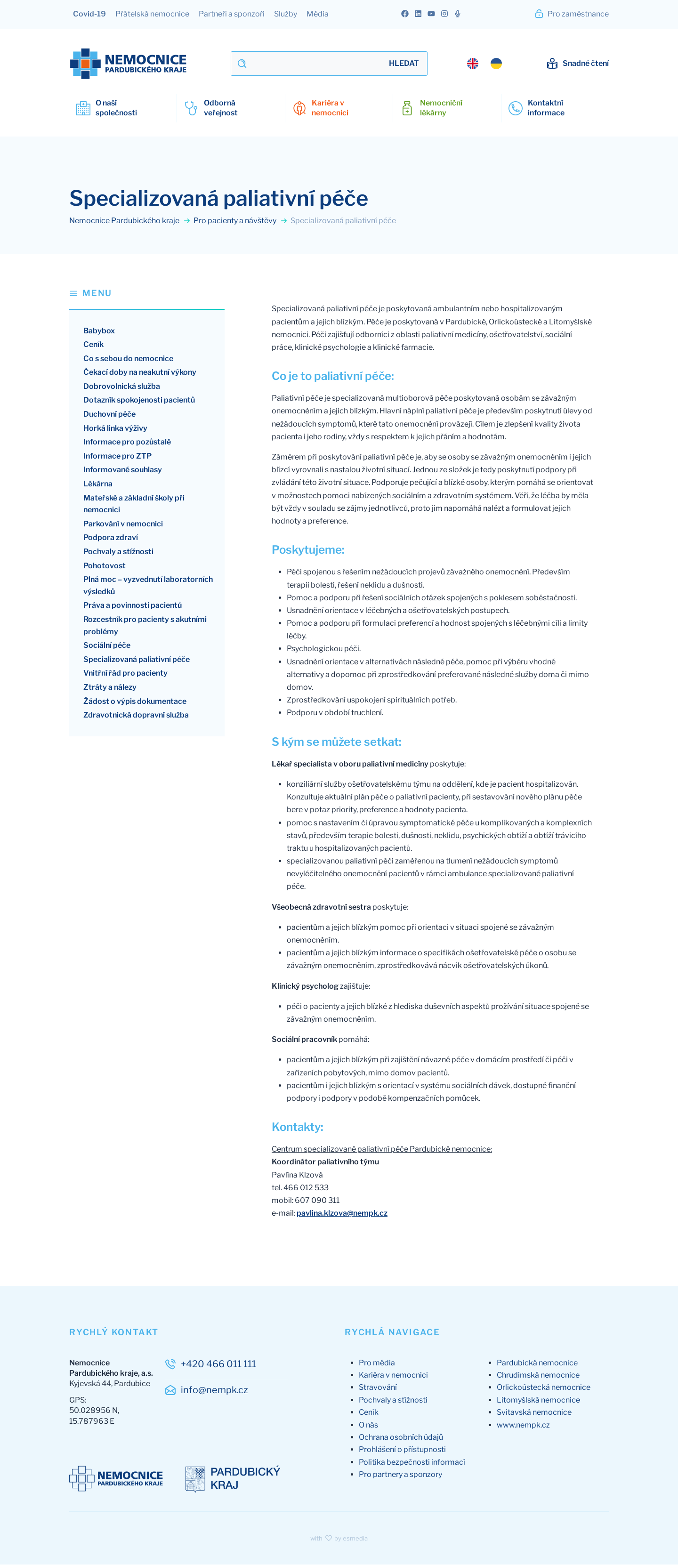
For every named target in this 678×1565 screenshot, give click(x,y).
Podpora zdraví (110, 537)
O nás (368, 1424)
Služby (285, 13)
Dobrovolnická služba (121, 386)
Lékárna (98, 484)
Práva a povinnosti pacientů (132, 605)
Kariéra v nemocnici (393, 1375)
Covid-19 (89, 13)
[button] (147, 298)
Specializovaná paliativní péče (136, 659)
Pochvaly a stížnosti (118, 552)
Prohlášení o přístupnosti (402, 1449)
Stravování (378, 1387)
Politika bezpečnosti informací (412, 1462)
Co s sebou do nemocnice (128, 358)
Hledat (404, 63)
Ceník (93, 344)
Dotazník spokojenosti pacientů (139, 400)
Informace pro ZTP (117, 456)
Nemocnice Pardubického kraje (130, 220)
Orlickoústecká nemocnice (543, 1387)
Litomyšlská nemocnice (538, 1400)
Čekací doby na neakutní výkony (139, 372)
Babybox (99, 330)
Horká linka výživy (115, 428)
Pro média (377, 1362)
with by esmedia (339, 1538)
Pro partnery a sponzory (400, 1474)
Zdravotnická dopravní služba (136, 715)
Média (318, 13)
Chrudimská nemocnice (538, 1375)
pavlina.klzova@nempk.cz (342, 1213)
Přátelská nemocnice (152, 13)
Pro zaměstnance (571, 13)
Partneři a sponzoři (232, 13)
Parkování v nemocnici (123, 523)
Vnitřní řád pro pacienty (125, 673)
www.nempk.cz (523, 1424)
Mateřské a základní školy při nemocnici (134, 504)
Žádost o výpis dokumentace (134, 701)
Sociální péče (106, 645)
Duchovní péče (109, 414)
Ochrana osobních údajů (401, 1437)
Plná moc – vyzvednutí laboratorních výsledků (148, 586)
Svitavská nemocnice (534, 1412)
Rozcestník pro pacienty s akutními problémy (145, 626)
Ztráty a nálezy (110, 687)
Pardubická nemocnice (537, 1362)
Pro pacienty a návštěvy (241, 220)
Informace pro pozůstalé (127, 442)
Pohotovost (104, 565)
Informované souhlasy (122, 470)
